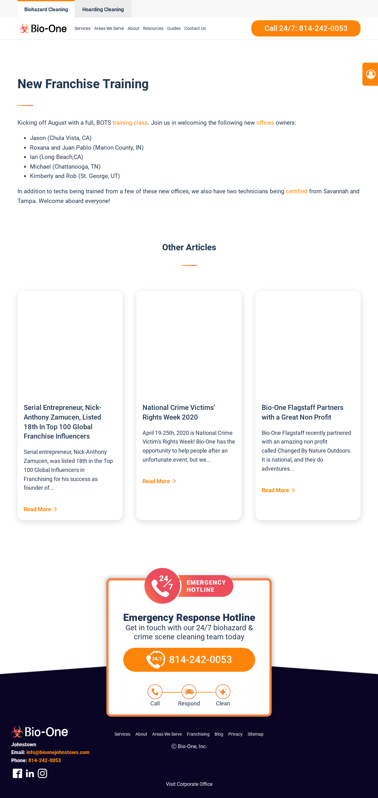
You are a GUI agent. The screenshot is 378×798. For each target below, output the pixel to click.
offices (265, 122)
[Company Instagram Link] (42, 773)
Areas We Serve (109, 28)
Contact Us (195, 28)
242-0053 (44, 760)
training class (130, 122)
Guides (174, 28)
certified (297, 191)
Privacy (235, 734)
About (133, 28)
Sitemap (256, 734)
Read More (37, 509)
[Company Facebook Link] (17, 773)
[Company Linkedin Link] (30, 773)
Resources (153, 28)
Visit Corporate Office (189, 784)
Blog (219, 734)
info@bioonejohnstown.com (58, 752)
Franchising (198, 734)
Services (82, 28)
